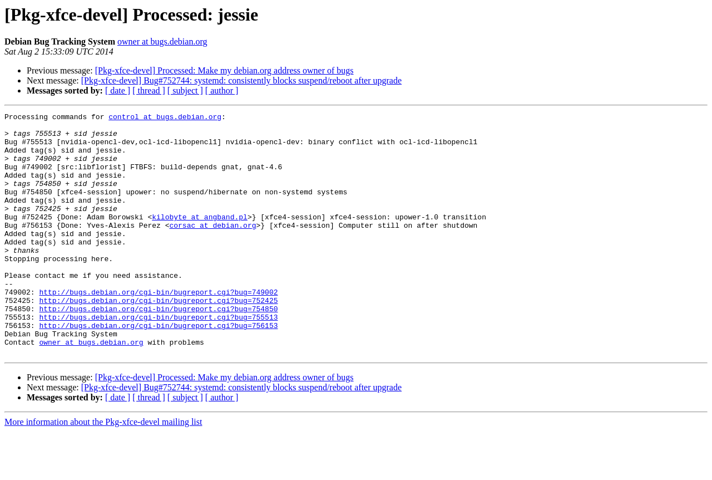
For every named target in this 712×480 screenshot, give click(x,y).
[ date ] (117, 90)
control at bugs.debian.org (164, 118)
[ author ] (222, 90)
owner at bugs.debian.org (162, 41)
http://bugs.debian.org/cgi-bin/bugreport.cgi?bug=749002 (158, 329)
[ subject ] (185, 90)
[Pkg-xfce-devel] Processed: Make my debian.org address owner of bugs (224, 70)
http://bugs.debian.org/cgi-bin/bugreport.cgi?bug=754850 (158, 349)
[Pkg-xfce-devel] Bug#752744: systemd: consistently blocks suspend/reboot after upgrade (241, 80)
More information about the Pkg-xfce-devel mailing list (103, 470)
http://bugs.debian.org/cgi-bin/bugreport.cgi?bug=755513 (158, 359)
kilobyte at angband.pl (200, 238)
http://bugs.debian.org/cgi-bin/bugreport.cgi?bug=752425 (158, 339)
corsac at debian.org (212, 248)
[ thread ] (148, 90)
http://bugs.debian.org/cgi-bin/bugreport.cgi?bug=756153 (158, 369)
